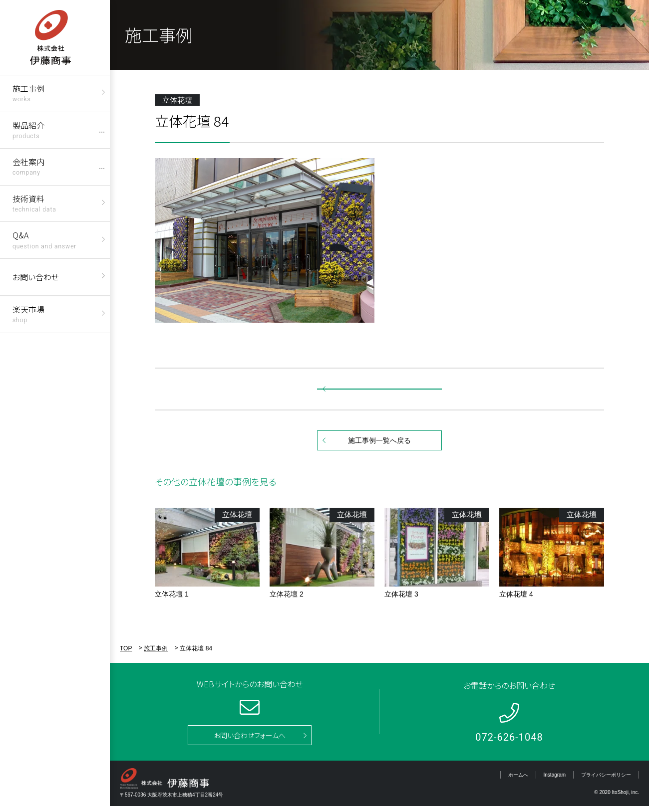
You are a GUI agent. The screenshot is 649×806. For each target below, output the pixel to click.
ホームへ (518, 775)
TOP (126, 648)
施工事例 (28, 92)
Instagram (555, 775)
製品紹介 (28, 129)
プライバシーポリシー (606, 775)
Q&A (44, 239)
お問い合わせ (35, 277)
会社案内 (28, 166)
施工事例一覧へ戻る (379, 440)
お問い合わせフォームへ (250, 735)
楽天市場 (28, 313)
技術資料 (34, 203)
